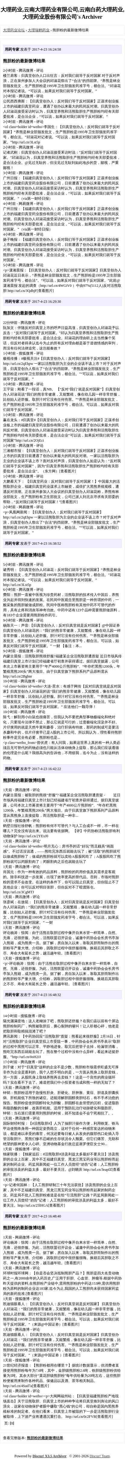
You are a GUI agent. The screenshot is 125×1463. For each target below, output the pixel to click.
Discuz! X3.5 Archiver (50, 1456)
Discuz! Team (100, 1456)
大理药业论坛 (14, 30)
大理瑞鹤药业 (39, 30)
